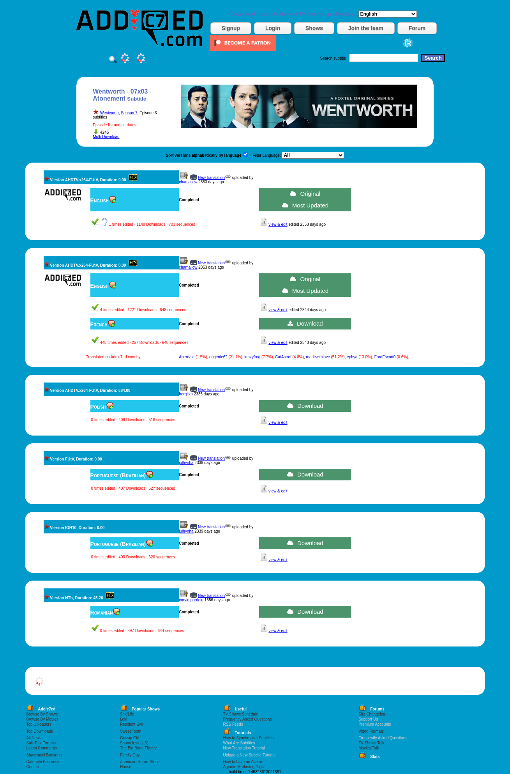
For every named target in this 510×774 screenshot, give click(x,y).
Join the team (365, 28)
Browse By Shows (42, 714)
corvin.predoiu (191, 600)
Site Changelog (371, 714)
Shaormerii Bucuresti (44, 755)
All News (33, 738)
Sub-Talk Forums (41, 743)
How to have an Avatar (242, 762)
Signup (231, 28)
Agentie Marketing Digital (244, 767)
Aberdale (186, 357)
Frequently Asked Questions (247, 719)
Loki (123, 719)
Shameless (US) (134, 743)
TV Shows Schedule (240, 714)
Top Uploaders (38, 724)
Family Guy (130, 755)
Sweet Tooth (130, 731)
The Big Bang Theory (138, 748)
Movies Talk (368, 748)
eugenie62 (218, 357)
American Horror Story (139, 762)
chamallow (188, 182)
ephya (352, 357)
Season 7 (129, 113)
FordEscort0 (384, 357)
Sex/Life (127, 714)
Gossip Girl (129, 738)
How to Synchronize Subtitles (248, 738)
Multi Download (106, 137)
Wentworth (109, 113)
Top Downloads (39, 731)
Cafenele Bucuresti (42, 762)
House (125, 767)
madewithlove (318, 357)
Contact (32, 767)
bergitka (186, 394)
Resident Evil (131, 724)
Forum (417, 28)
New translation (211, 177)
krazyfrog (252, 357)
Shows (314, 28)
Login (272, 28)
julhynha (186, 463)
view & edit (277, 224)
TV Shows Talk (371, 743)
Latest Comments (41, 748)
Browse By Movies (42, 719)
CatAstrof (283, 357)
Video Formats (371, 731)
